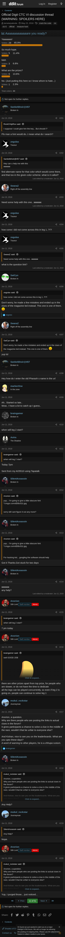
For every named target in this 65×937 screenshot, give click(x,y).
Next (44, 901)
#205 (61, 248)
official (11, 27)
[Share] (56, 118)
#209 (61, 397)
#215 (61, 612)
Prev (20, 901)
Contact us (7, 933)
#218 (61, 768)
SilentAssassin (18, 478)
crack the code (45, 23)
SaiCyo (14, 275)
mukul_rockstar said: (13, 774)
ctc (55, 23)
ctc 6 (4, 27)
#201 (61, 118)
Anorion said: (9, 496)
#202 (61, 153)
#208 (61, 373)
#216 (61, 647)
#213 (61, 533)
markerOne (16, 386)
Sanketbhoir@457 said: (14, 159)
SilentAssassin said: (12, 829)
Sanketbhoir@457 (20, 107)
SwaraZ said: (9, 254)
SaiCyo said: (9, 340)
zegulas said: (9, 292)
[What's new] (61, 4)
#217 (61, 712)
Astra (13, 437)
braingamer (16, 413)
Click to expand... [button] (32, 678)
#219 (61, 823)
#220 (61, 858)
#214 (61, 582)
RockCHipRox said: (12, 124)
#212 (61, 490)
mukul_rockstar (19, 700)
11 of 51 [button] (32, 901)
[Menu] (4, 4)
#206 (61, 286)
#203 (61, 197)
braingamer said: (11, 454)
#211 (61, 449)
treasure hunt (22, 27)
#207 (61, 335)
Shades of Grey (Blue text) (15, 928)
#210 (61, 425)
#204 (61, 224)
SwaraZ (14, 185)
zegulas (14, 141)
